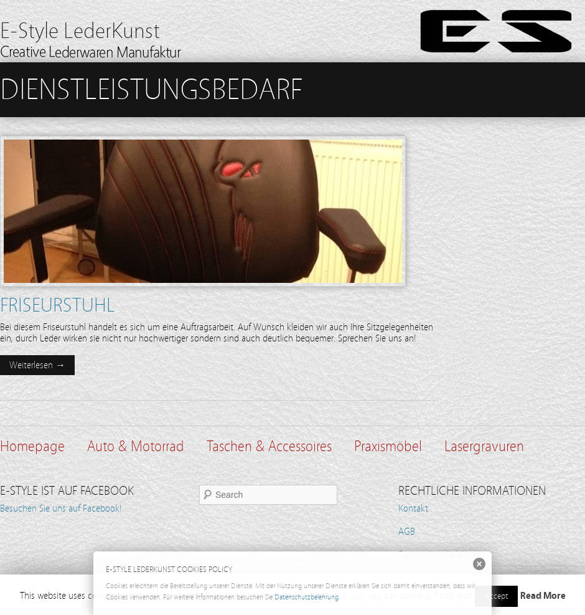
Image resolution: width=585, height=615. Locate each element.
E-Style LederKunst (80, 31)
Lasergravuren (484, 446)
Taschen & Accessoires (269, 446)
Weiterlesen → (37, 365)
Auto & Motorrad (135, 446)
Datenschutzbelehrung (306, 597)
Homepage (32, 446)
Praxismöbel (388, 446)
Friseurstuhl (57, 305)
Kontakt (413, 508)
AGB (406, 531)
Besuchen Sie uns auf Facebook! (61, 508)
